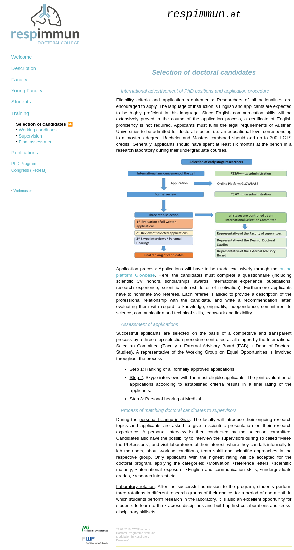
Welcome (21, 57)
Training (20, 113)
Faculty (19, 79)
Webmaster (22, 191)
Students (21, 101)
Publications (24, 152)
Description (23, 68)
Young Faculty (26, 90)
